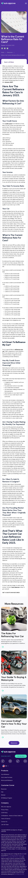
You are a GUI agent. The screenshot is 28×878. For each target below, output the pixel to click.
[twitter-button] (5, 48)
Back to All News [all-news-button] (8, 62)
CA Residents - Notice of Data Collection (12, 815)
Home (2, 52)
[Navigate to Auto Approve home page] (8, 3)
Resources (10, 52)
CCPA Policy (4, 812)
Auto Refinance (5, 774)
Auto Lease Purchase (6, 777)
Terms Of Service (5, 818)
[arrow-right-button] (14, 646)
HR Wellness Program (6, 798)
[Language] (5, 766)
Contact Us (4, 821)
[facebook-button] (2, 48)
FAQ (2, 792)
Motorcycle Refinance (7, 780)
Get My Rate (20, 756)
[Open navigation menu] (26, 3)
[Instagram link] (10, 761)
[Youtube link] (25, 761)
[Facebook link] (2, 761)
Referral (3, 795)
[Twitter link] (17, 761)
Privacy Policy (4, 809)
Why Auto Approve (6, 806)
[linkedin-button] (7, 48)
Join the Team (5, 824)
